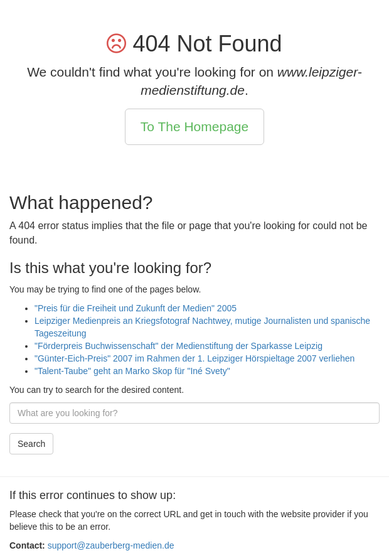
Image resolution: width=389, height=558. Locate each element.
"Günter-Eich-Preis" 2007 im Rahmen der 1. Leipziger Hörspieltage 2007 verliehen (194, 358)
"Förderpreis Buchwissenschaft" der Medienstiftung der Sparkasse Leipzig (178, 346)
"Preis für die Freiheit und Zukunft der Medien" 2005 (136, 308)
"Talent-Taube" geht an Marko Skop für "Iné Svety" (132, 371)
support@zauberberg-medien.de (111, 545)
